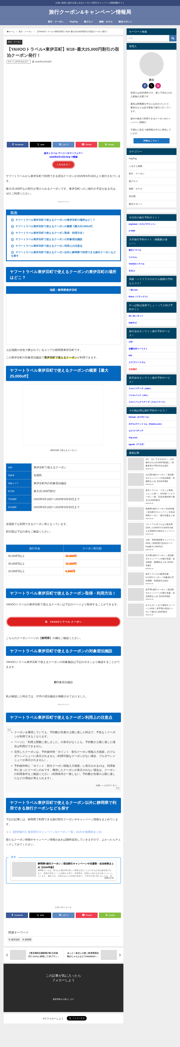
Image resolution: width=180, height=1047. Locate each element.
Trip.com (133, 438)
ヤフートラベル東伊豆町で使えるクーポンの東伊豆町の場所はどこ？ (58, 220)
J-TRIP (132, 231)
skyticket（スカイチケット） (142, 224)
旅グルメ (88, 22)
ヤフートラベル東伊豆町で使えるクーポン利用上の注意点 (51, 246)
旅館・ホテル (106, 22)
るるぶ (132, 271)
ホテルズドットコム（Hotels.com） (146, 424)
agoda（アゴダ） (137, 444)
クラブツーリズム (140, 362)
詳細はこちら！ (151, 141)
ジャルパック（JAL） (139, 395)
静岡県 (28, 942)
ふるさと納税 (135, 166)
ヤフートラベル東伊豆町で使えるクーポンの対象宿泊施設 (51, 239)
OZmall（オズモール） (139, 417)
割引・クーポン (56, 22)
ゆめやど (133, 323)
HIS (130, 355)
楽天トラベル (135, 250)
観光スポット (125, 22)
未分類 (132, 196)
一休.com (133, 290)
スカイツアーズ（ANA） (140, 388)
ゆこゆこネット (136, 316)
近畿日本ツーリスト (138, 349)
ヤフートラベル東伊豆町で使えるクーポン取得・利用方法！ (52, 233)
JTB (131, 342)
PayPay (74, 22)
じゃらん (133, 257)
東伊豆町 (15, 942)
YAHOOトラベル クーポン (63, 623)
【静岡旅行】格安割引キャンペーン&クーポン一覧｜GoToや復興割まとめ (56, 833)
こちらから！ (63, 165)
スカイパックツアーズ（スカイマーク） (147, 402)
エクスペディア (136, 431)
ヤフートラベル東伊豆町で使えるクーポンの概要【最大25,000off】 (57, 226)
